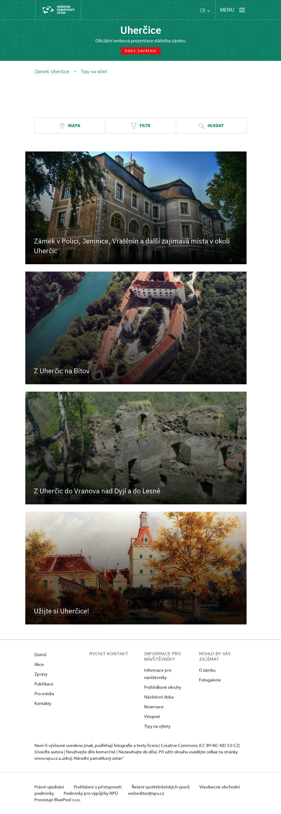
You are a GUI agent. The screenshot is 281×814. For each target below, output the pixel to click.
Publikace (43, 684)
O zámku (207, 670)
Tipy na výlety (157, 726)
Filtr (140, 126)
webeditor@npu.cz (167, 793)
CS (205, 10)
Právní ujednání (49, 787)
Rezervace (154, 707)
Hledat (211, 126)
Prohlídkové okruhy (162, 687)
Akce (39, 664)
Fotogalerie (210, 680)
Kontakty (42, 703)
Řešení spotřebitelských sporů (162, 787)
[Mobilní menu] (232, 10)
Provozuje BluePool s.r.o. (57, 800)
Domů (40, 655)
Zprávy (41, 674)
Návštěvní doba (159, 697)
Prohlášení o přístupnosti (99, 787)
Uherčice (140, 30)
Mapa (69, 126)
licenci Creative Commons (172, 745)
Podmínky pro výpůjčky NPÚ (111, 793)
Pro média (44, 694)
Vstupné (152, 717)
